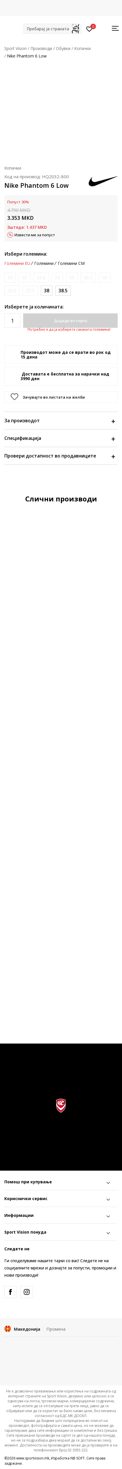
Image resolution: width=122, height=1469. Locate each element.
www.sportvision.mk (32, 1458)
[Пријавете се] (89, 28)
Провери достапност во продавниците (59, 456)
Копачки (82, 48)
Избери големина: (25, 253)
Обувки (63, 48)
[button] (52, 29)
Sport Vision (15, 48)
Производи (41, 48)
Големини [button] (44, 263)
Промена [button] (55, 1329)
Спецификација (59, 438)
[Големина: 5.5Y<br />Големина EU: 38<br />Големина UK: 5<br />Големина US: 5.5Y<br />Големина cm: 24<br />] (46, 291)
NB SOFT (77, 1458)
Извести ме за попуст (34, 234)
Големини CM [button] (71, 263)
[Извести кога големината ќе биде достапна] (10, 278)
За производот (59, 420)
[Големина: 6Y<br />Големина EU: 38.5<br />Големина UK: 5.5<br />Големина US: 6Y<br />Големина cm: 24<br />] (63, 291)
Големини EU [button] (17, 263)
